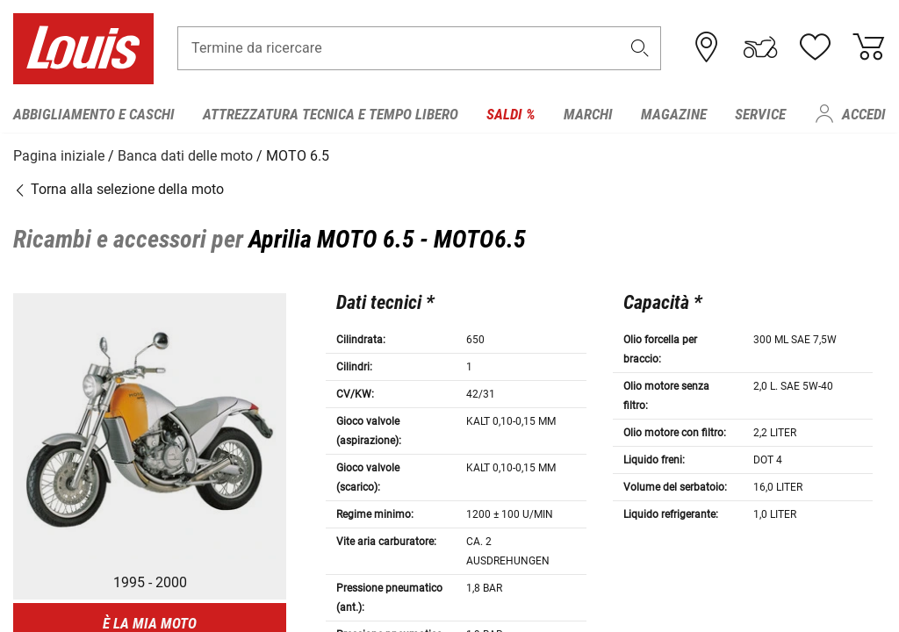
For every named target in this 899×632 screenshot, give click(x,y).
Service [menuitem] (760, 114)
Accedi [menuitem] (864, 114)
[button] (640, 49)
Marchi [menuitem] (588, 114)
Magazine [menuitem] (674, 114)
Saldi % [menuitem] (511, 114)
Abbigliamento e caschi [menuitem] (94, 114)
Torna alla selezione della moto (118, 188)
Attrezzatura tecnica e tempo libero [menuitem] (330, 114)
